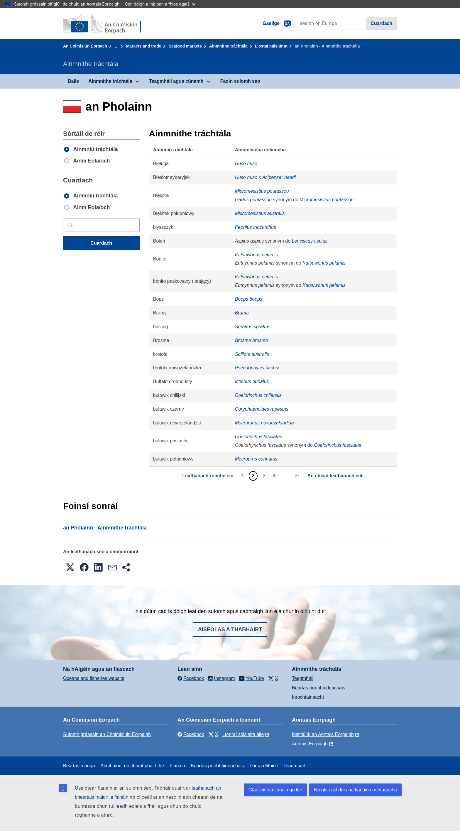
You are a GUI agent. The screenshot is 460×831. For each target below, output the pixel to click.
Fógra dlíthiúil (264, 765)
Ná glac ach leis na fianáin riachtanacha (355, 789)
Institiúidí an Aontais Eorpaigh (323, 734)
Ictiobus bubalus (252, 381)
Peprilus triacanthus (255, 227)
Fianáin (177, 765)
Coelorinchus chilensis (258, 395)
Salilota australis (252, 354)
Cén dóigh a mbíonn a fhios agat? (160, 3)
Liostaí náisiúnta (271, 46)
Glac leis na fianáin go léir (275, 789)
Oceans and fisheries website (93, 678)
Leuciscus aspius (310, 240)
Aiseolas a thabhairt (230, 629)
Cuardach (381, 23)
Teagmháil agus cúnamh (176, 81)
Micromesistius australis (260, 213)
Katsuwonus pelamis (256, 254)
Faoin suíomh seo (240, 81)
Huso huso (246, 163)
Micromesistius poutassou (262, 191)
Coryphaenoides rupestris (261, 409)
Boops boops (248, 299)
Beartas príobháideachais (318, 687)
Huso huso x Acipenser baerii (265, 177)
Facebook (190, 734)
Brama (242, 312)
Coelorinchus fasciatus (258, 436)
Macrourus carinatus (256, 458)
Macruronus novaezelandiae (264, 422)
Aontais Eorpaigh (310, 743)
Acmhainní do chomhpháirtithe (132, 765)
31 (298, 475)
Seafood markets (185, 46)
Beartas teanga (79, 765)
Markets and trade (143, 46)
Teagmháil (302, 678)
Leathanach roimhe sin (208, 475)
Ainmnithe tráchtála (228, 46)
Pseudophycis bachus (258, 367)
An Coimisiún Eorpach (85, 46)
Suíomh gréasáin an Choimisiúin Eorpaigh (107, 734)
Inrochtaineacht (308, 697)
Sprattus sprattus (252, 326)
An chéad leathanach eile (335, 475)
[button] (70, 567)
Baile (73, 81)
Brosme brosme (251, 340)
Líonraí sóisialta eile (243, 734)
